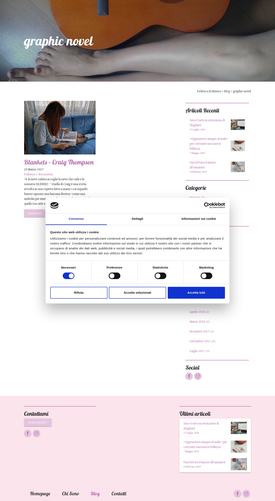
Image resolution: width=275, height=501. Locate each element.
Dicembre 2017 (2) (202, 331)
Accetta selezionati (137, 292)
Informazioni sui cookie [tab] (199, 219)
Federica (30, 174)
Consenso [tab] (76, 219)
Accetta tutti (196, 292)
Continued (34, 213)
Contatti (119, 493)
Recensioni (46, 174)
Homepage (40, 493)
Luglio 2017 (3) (200, 351)
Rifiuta (79, 292)
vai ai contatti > (38, 422)
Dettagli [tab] (137, 219)
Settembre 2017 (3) (202, 341)
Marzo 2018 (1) (200, 321)
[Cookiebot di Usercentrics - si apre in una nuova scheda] (207, 205)
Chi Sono (70, 493)
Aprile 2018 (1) (199, 311)
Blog (95, 493)
